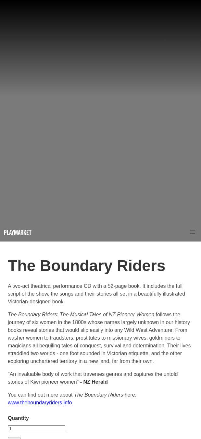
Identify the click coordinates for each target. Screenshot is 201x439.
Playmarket (17, 232)
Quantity (18, 418)
